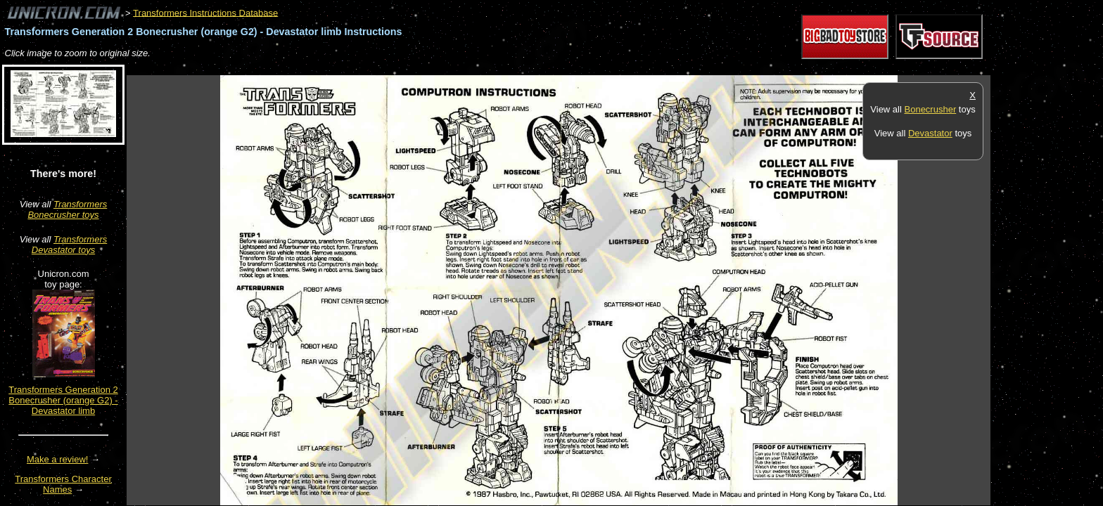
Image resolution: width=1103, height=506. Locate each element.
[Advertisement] (383, 68)
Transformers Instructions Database (205, 12)
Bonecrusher (931, 109)
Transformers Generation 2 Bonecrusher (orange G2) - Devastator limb (63, 400)
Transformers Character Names (63, 484)
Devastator (930, 133)
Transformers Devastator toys (69, 244)
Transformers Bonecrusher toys (67, 209)
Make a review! (57, 459)
